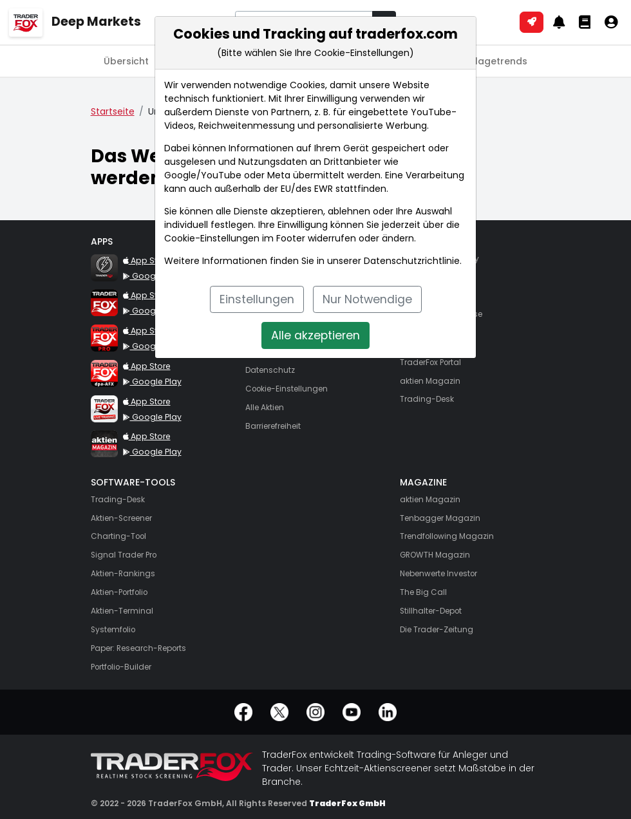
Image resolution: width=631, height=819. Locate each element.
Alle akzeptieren (315, 335)
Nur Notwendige (367, 299)
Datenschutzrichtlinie (412, 260)
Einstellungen (257, 299)
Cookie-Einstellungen (211, 238)
